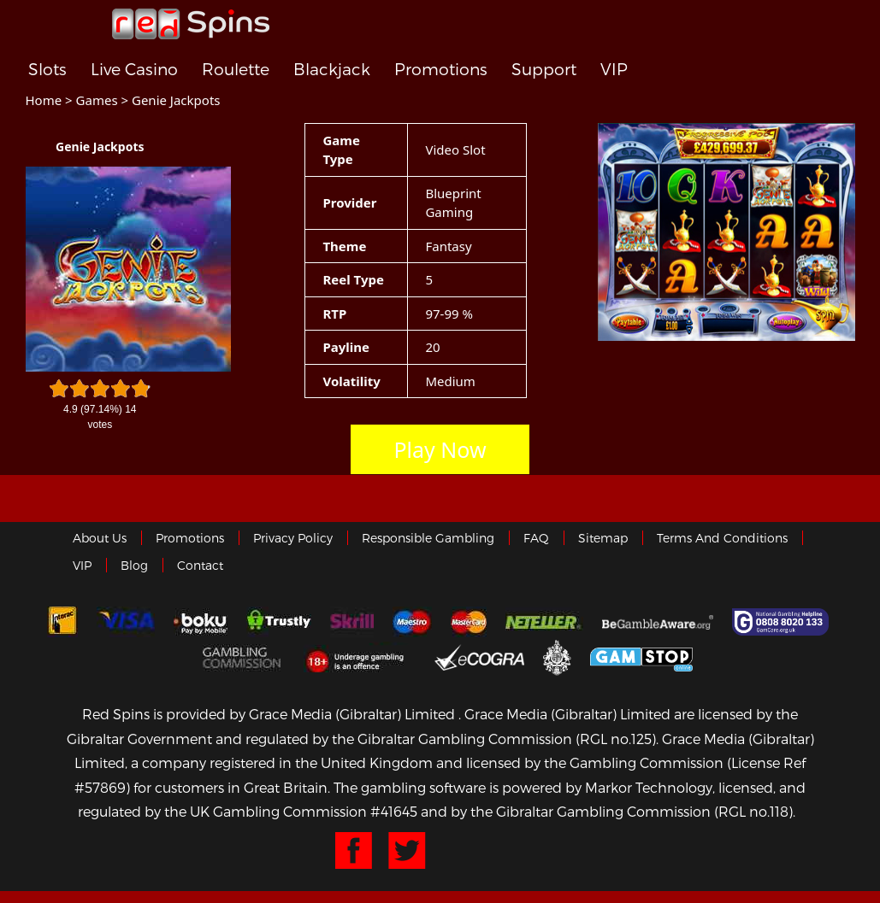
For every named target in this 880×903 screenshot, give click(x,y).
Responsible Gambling (428, 538)
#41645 (393, 811)
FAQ (536, 538)
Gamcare (782, 622)
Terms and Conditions (722, 538)
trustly (278, 622)
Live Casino (134, 70)
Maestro (412, 622)
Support (543, 70)
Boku (200, 622)
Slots (47, 70)
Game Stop (641, 656)
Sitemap (603, 538)
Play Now (439, 449)
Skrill (352, 622)
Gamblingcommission (244, 657)
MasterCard (469, 622)
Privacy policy (293, 538)
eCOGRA (479, 657)
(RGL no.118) (753, 811)
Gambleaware (657, 622)
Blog (134, 565)
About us (100, 538)
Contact (200, 565)
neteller (544, 622)
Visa (126, 622)
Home (44, 99)
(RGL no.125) (616, 738)
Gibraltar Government (557, 656)
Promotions (440, 70)
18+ (360, 657)
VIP (614, 70)
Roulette (235, 70)
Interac (62, 622)
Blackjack (331, 70)
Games (97, 99)
